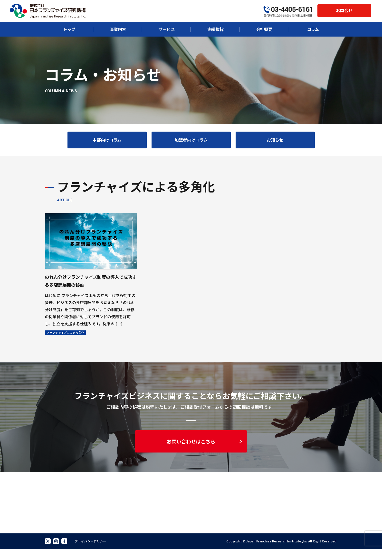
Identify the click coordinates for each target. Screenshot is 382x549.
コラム (313, 29)
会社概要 (264, 29)
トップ (69, 29)
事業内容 (118, 29)
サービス (167, 29)
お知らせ (275, 140)
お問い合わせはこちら (204, 441)
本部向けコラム (107, 140)
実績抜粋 (215, 29)
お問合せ (344, 10)
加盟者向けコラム (191, 140)
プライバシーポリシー (90, 541)
